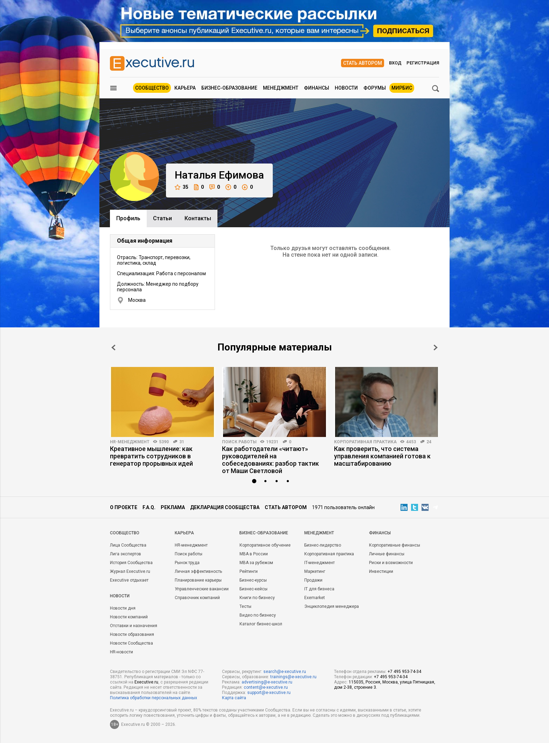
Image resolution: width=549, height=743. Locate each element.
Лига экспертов (125, 553)
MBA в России (253, 553)
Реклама (173, 507)
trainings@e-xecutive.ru (293, 676)
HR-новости (121, 652)
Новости (346, 88)
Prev (113, 347)
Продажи (313, 580)
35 (181, 187)
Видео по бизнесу (257, 615)
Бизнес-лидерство (322, 545)
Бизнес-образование (229, 88)
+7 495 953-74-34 (404, 671)
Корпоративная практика (365, 441)
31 (181, 441)
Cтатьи (162, 218)
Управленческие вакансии (202, 588)
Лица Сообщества (128, 545)
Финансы (316, 88)
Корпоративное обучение (265, 545)
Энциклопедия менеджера (331, 606)
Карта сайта (234, 697)
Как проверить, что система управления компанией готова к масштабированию (382, 456)
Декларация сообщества (224, 507)
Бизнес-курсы (253, 580)
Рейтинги (248, 571)
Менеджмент (280, 88)
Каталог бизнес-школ (260, 624)
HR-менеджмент (130, 441)
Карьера (185, 88)
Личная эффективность (198, 571)
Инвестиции (381, 571)
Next (435, 347)
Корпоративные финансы (394, 545)
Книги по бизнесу (257, 597)
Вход (395, 62)
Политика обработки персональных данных (153, 697)
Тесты (245, 606)
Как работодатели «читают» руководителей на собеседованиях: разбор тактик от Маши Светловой (270, 459)
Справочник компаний (197, 597)
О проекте (123, 507)
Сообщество (152, 88)
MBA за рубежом (256, 562)
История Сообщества (131, 562)
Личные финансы (386, 553)
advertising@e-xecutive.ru (267, 682)
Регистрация (422, 62)
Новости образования (132, 634)
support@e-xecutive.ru (269, 692)
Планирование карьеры (198, 580)
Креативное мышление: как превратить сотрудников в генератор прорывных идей (151, 456)
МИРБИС (401, 88)
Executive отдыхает (129, 580)
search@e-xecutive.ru (284, 671)
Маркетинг (314, 571)
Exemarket (314, 597)
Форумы (374, 88)
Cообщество (124, 532)
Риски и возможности (391, 562)
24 (428, 441)
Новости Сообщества (131, 643)
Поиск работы (239, 441)
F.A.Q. (149, 507)
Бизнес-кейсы (253, 588)
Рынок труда (187, 562)
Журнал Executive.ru (130, 571)
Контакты (198, 218)
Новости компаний (129, 616)
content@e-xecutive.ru (266, 687)
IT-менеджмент (319, 562)
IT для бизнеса (319, 588)
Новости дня (122, 608)
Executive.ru (146, 682)
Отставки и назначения (133, 625)
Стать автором (362, 63)
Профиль (128, 218)
